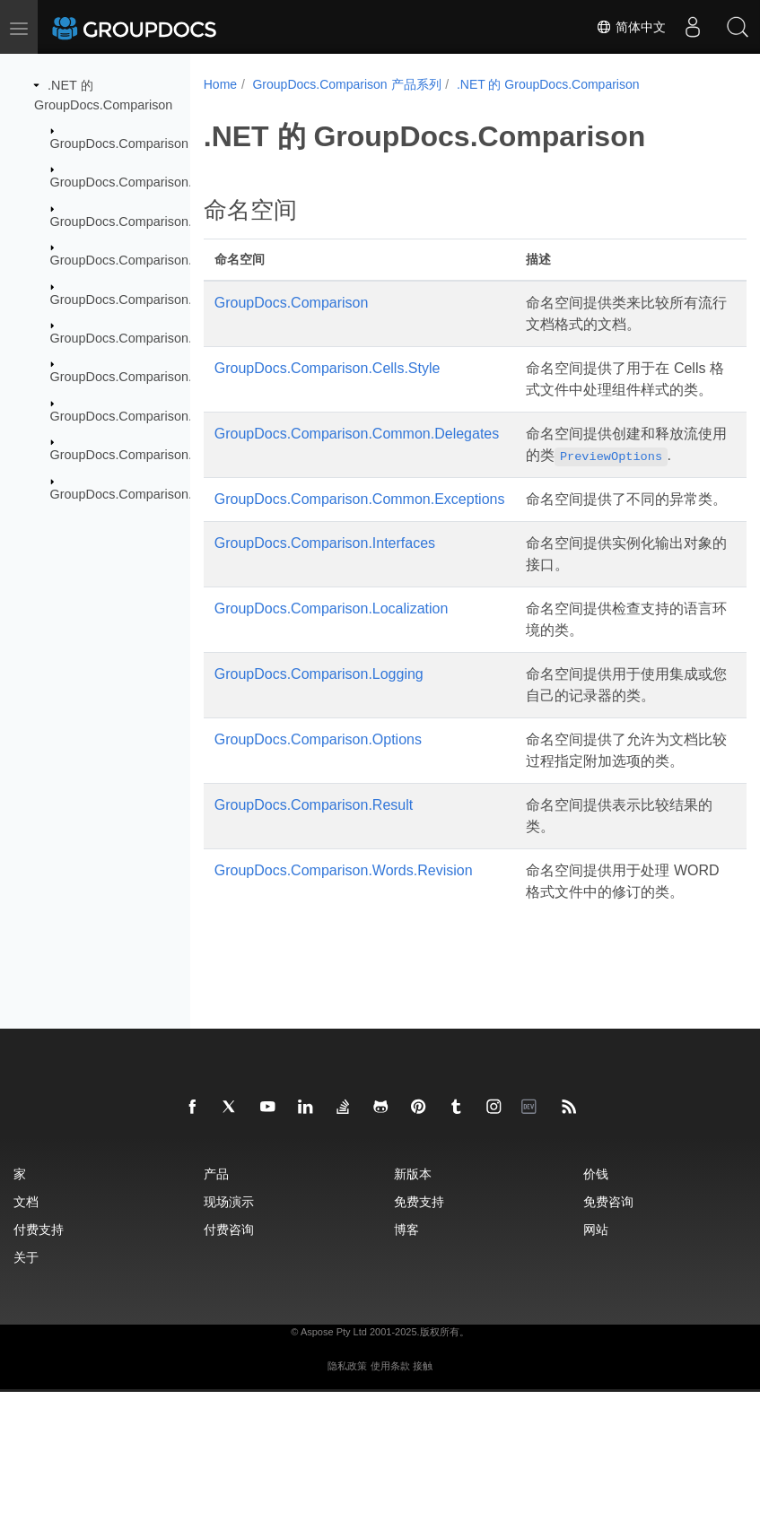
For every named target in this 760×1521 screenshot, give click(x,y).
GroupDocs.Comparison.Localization (155, 338)
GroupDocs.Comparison (119, 143)
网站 (595, 1358)
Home (220, 84)
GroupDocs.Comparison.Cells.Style (151, 182)
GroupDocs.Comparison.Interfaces (149, 298)
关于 (26, 1386)
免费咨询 (608, 1330)
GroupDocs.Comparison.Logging (144, 376)
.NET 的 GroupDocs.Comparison (548, 84)
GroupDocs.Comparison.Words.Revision (166, 493)
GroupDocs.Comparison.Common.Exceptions (180, 260)
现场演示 (229, 1330)
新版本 (413, 1302)
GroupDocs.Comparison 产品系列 (346, 84)
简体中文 (631, 27)
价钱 (595, 1302)
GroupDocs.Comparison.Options (143, 416)
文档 (26, 1330)
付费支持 (38, 1358)
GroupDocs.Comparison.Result (139, 455)
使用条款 (390, 1495)
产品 (216, 1302)
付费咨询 (229, 1358)
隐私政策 (347, 1495)
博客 (406, 1358)
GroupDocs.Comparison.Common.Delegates (178, 221)
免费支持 (419, 1330)
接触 (422, 1495)
